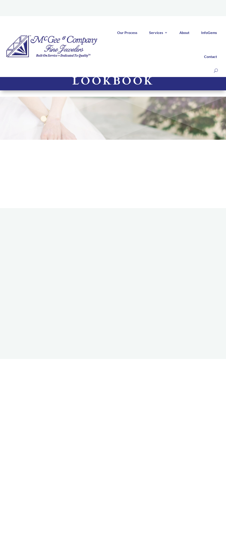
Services (156, 32)
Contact (210, 56)
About (184, 32)
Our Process (127, 32)
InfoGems (209, 32)
